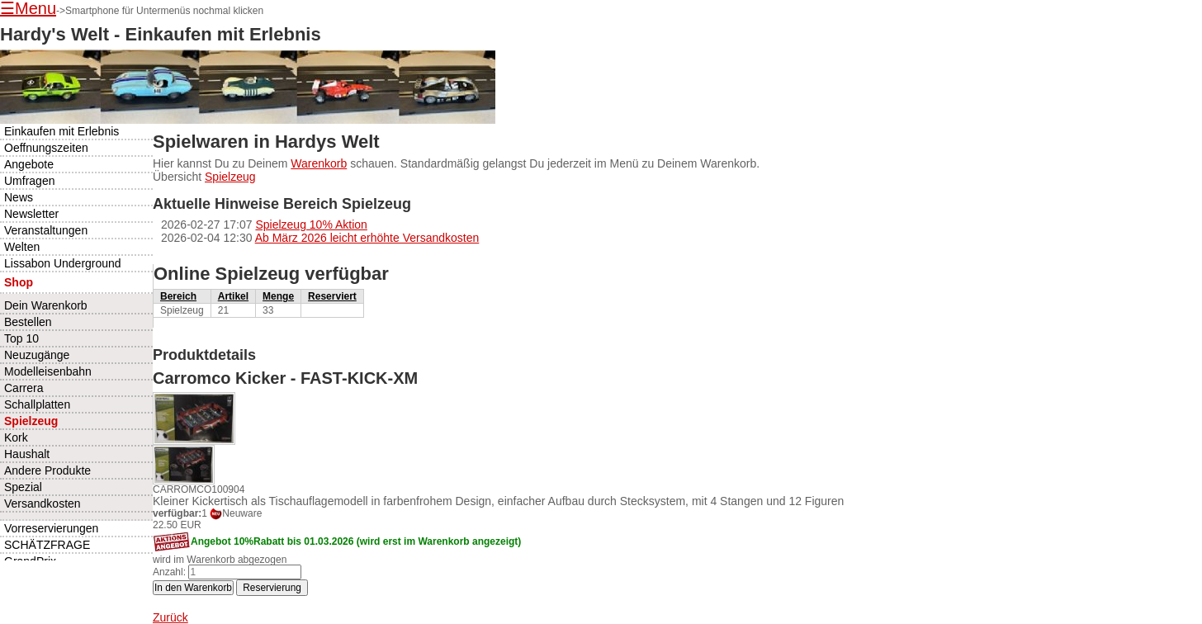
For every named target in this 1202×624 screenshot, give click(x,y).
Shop (18, 282)
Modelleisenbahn (48, 371)
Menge (278, 296)
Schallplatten (37, 404)
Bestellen (28, 322)
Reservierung (272, 587)
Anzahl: (169, 572)
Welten (22, 246)
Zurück (170, 617)
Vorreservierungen (51, 528)
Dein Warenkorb (46, 305)
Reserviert (332, 296)
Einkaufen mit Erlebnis (61, 131)
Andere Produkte (47, 470)
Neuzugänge (36, 355)
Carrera (23, 388)
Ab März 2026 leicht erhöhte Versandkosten (367, 237)
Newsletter (31, 213)
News (18, 197)
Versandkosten (42, 503)
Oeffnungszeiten (46, 147)
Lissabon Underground (62, 263)
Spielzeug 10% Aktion (311, 224)
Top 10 (21, 338)
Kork (16, 437)
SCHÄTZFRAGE (47, 544)
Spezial (23, 487)
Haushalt (27, 454)
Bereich (178, 296)
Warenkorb (319, 163)
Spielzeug (230, 176)
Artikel (233, 296)
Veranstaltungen (46, 230)
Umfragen (29, 180)
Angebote (29, 164)
